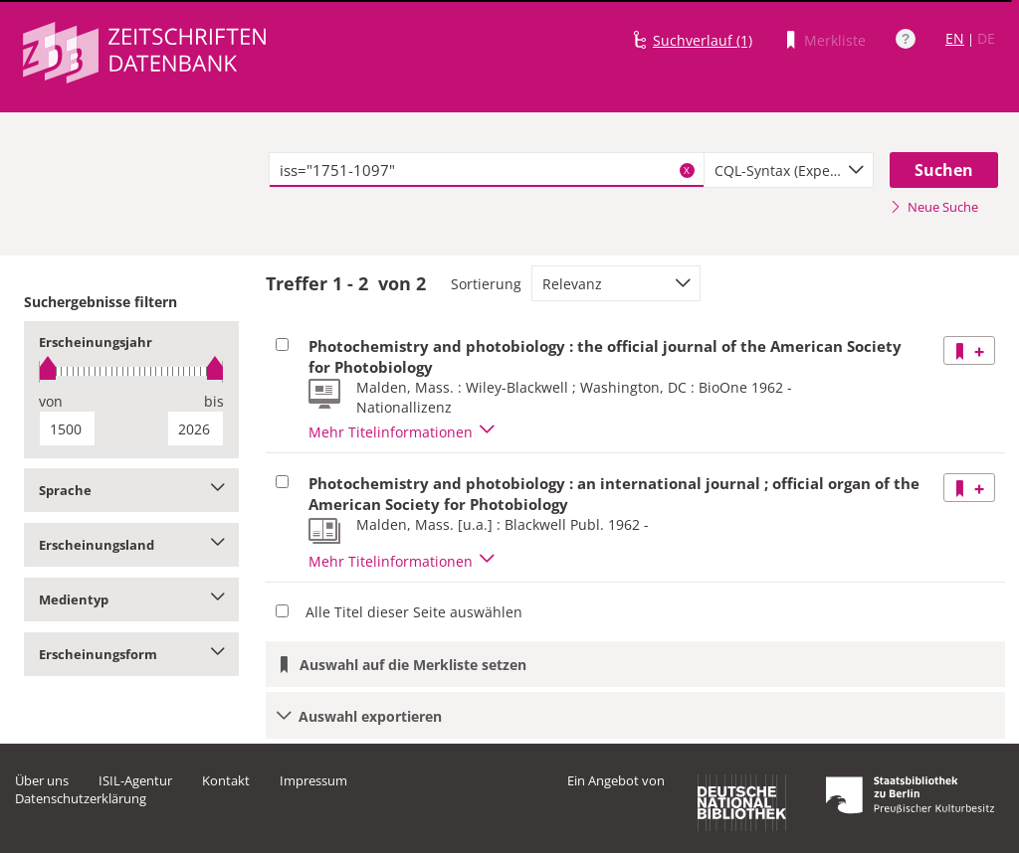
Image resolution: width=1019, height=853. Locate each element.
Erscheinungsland (131, 545)
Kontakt (226, 780)
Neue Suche (934, 207)
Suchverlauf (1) (702, 40)
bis (214, 401)
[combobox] (789, 170)
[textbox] (487, 170)
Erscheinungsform (131, 654)
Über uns (42, 780)
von (51, 401)
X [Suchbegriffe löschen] (687, 170)
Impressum (313, 780)
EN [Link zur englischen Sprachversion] (954, 38)
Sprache (131, 490)
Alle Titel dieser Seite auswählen (414, 611)
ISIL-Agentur (135, 780)
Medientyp (131, 599)
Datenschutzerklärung (80, 798)
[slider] (131, 371)
